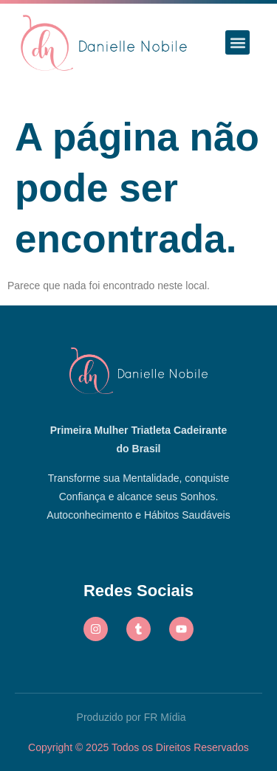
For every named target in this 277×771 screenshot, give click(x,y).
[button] (237, 42)
